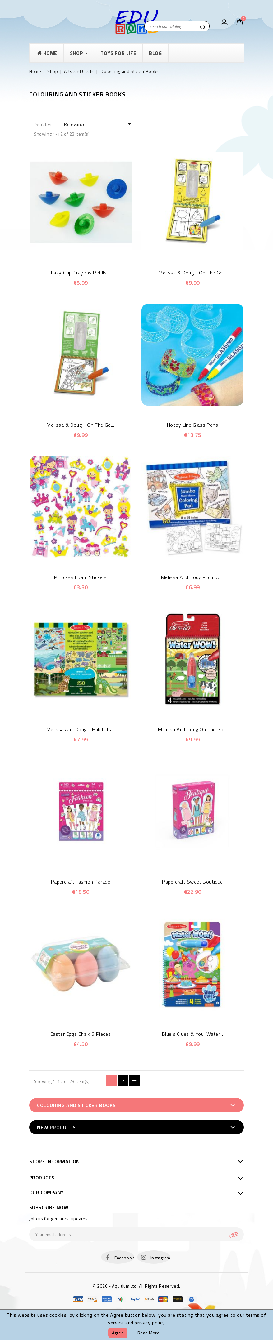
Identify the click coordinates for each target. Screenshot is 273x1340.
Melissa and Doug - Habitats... (81, 729)
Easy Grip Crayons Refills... (80, 272)
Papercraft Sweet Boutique (192, 881)
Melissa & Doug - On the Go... (192, 272)
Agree (118, 1332)
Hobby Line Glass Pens (192, 425)
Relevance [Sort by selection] (98, 124)
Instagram (160, 1257)
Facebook (124, 1257)
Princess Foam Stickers (80, 577)
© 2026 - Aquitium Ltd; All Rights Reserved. (136, 1286)
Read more (148, 1332)
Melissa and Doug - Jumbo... (192, 577)
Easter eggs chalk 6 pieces (80, 1034)
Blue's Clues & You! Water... (192, 1034)
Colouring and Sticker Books (76, 1105)
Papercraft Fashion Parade (80, 881)
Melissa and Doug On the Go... (192, 729)
